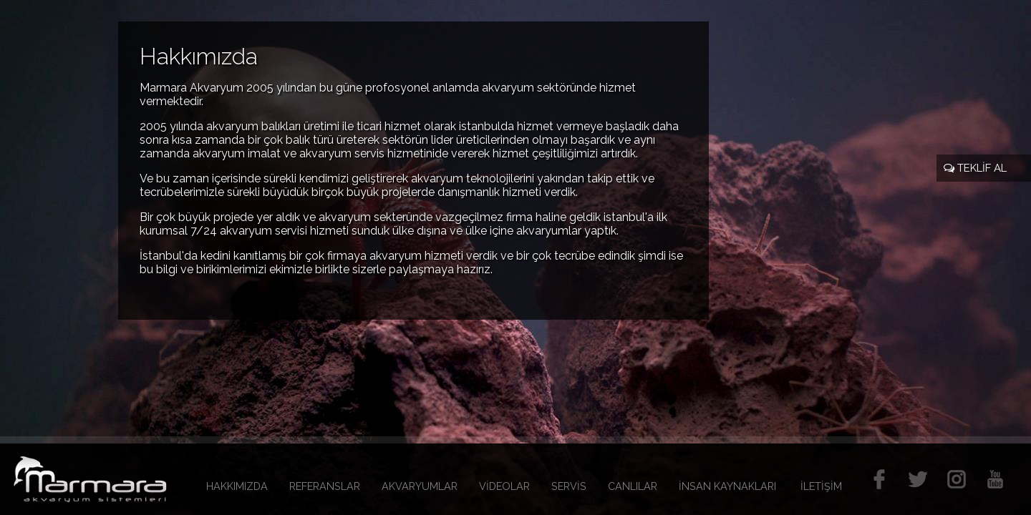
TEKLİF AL (975, 168)
